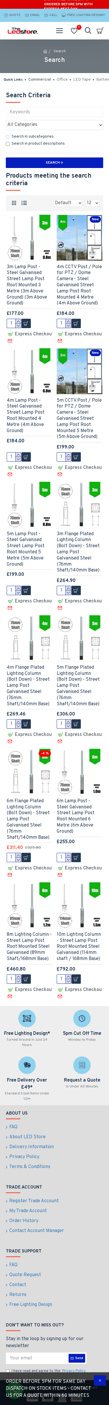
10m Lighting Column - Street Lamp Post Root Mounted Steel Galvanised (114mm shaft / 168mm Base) (79, 947)
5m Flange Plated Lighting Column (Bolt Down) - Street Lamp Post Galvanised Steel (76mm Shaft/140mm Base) (78, 686)
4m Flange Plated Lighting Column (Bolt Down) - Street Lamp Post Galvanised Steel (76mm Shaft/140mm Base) (28, 686)
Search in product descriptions (35, 143)
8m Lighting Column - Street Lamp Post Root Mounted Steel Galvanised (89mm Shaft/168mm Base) (29, 947)
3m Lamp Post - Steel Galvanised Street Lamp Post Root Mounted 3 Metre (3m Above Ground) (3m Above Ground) (27, 285)
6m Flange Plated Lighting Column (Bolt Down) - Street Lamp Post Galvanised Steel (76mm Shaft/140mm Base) (28, 819)
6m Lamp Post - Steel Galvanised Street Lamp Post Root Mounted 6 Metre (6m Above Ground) (75, 816)
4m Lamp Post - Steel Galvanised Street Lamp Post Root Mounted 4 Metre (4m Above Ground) (25, 416)
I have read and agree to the (46, 1371)
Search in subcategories (30, 136)
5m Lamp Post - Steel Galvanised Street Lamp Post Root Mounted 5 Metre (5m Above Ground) (25, 549)
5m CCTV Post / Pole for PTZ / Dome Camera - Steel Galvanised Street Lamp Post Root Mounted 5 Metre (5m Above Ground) (79, 419)
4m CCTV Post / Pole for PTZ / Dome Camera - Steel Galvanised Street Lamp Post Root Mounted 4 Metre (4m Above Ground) (79, 285)
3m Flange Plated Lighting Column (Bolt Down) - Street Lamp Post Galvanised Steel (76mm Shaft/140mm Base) (78, 552)
